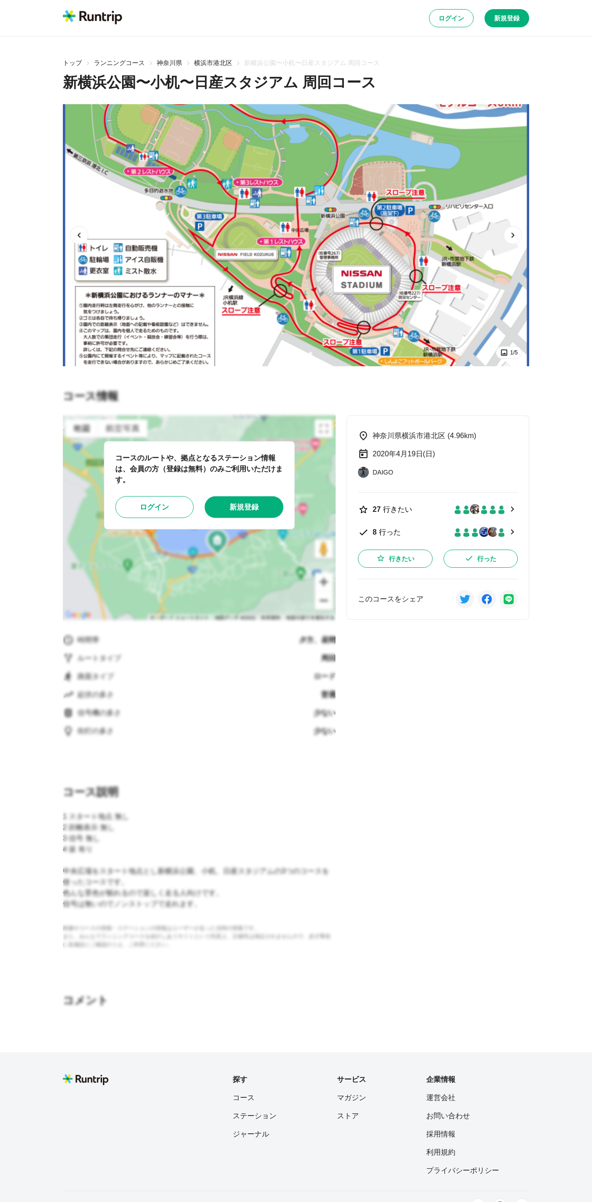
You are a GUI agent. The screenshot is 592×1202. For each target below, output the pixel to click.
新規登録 (507, 18)
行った (480, 558)
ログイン (451, 18)
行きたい (395, 558)
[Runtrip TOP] (92, 17)
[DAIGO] (375, 472)
